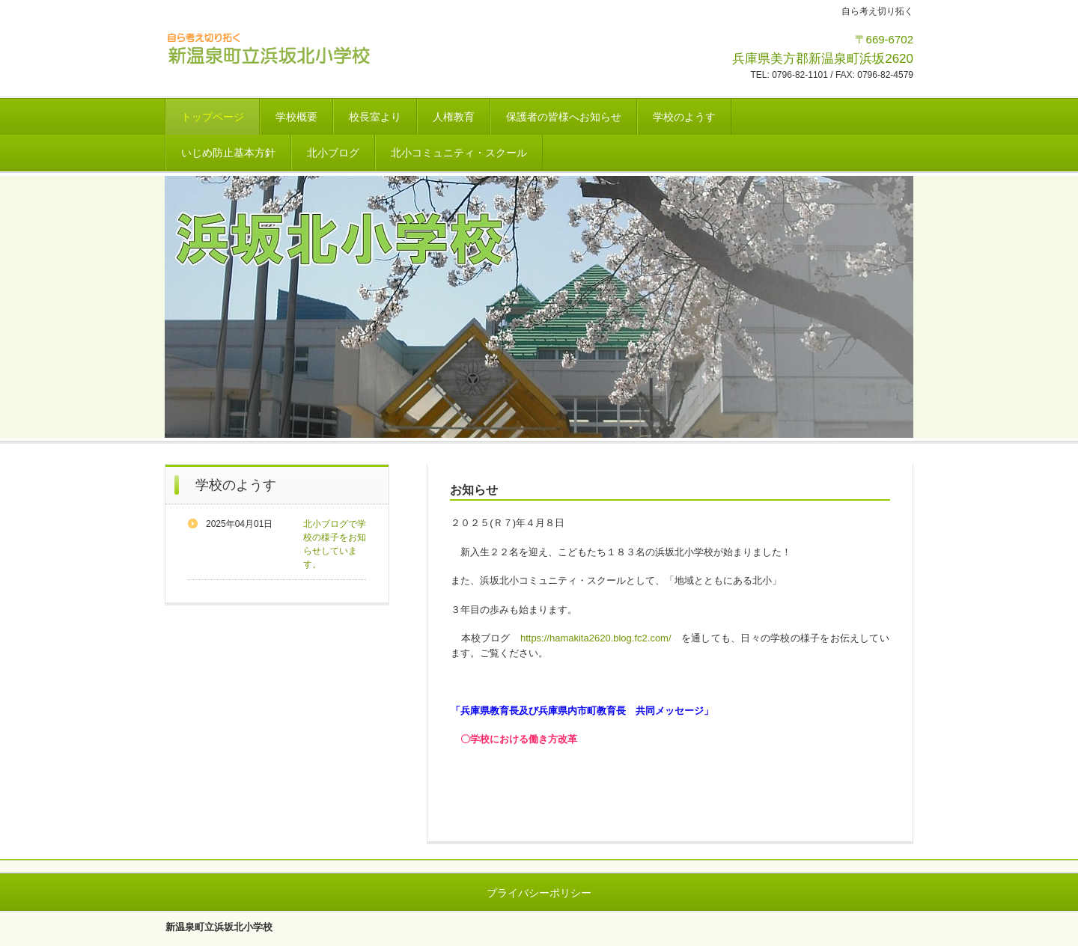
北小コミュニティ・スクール (459, 153)
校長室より (375, 117)
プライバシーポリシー (539, 893)
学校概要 (296, 117)
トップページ (212, 117)
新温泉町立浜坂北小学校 (269, 47)
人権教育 (454, 117)
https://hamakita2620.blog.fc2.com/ (596, 638)
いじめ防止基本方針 (228, 153)
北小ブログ (333, 153)
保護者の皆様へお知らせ (563, 117)
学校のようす (684, 117)
